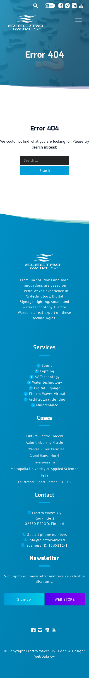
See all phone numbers (47, 534)
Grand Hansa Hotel (45, 456)
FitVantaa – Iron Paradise (45, 449)
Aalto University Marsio (44, 442)
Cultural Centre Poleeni (44, 436)
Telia (44, 475)
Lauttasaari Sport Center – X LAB (44, 482)
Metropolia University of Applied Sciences (44, 469)
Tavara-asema (44, 462)
